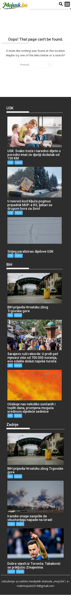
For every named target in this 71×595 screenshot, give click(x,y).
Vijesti (19, 162)
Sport (11, 571)
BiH (10, 315)
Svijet (11, 523)
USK (10, 162)
